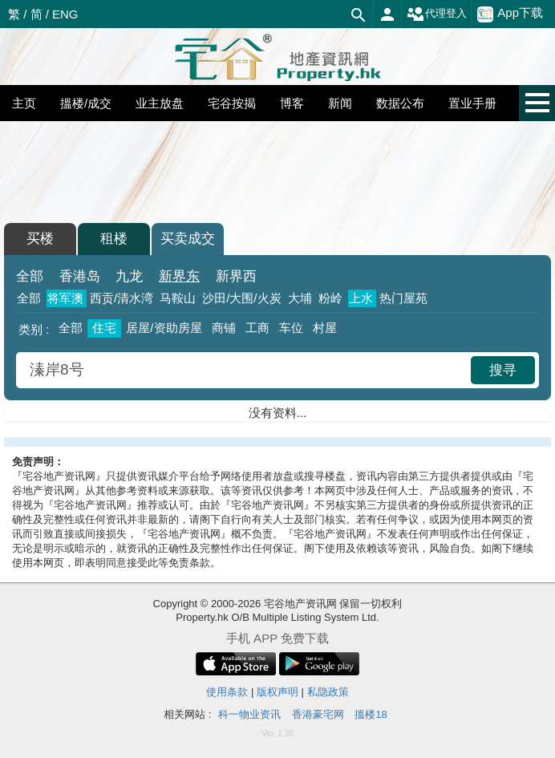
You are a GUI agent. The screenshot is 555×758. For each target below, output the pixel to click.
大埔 (300, 298)
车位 (291, 327)
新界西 (236, 276)
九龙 (129, 276)
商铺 (224, 327)
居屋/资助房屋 (163, 327)
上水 (361, 298)
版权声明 (277, 692)
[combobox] (245, 370)
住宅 (104, 327)
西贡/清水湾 (121, 298)
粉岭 (330, 298)
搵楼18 (370, 714)
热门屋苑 (403, 298)
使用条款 (227, 692)
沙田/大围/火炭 (241, 298)
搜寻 (503, 370)
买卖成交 (187, 238)
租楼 (114, 238)
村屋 (325, 327)
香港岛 (79, 276)
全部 (29, 276)
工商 (257, 327)
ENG (65, 14)
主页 (24, 103)
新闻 (340, 103)
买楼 (40, 238)
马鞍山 (178, 298)
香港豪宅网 (318, 714)
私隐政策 (328, 692)
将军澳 (65, 298)
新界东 (179, 276)
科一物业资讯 (249, 714)
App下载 (510, 14)
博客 (292, 103)
